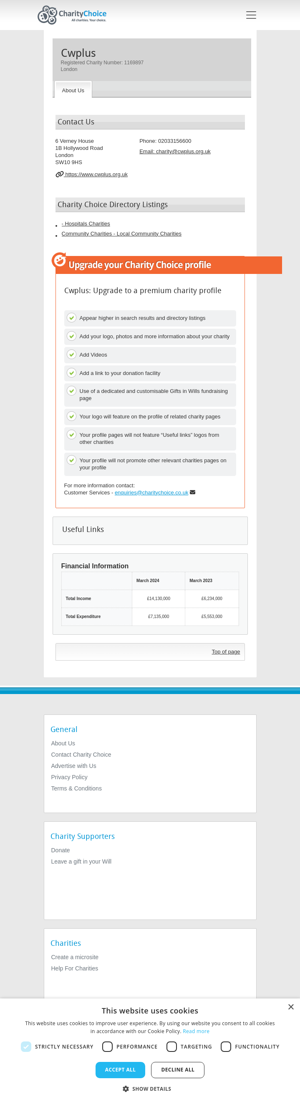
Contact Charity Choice (81, 754)
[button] (150, 1088)
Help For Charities (74, 968)
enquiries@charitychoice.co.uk (152, 492)
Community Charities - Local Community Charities (122, 234)
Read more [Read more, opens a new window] (196, 1031)
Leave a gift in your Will (81, 861)
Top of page (226, 652)
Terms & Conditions (76, 788)
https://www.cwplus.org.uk (91, 174)
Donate (60, 850)
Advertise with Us (73, 766)
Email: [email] (175, 151)
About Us (63, 743)
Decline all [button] (177, 1069)
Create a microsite (75, 957)
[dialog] (150, 1050)
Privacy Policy (69, 777)
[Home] (75, 15)
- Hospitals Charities (86, 223)
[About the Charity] (73, 89)
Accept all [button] (120, 1069)
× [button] (290, 1007)
